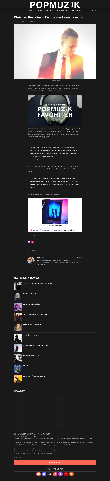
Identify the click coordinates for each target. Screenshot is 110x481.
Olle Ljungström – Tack (31, 355)
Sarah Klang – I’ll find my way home (35, 314)
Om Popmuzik (75, 10)
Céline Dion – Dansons (31, 335)
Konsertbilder (50, 10)
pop (15, 21)
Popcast (39, 10)
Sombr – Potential (29, 294)
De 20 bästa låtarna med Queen (34, 376)
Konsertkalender (63, 10)
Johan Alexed (40, 257)
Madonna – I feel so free (31, 304)
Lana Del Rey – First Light (32, 325)
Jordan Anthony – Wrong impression (35, 345)
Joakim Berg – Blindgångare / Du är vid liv (37, 283)
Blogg (31, 10)
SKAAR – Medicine (29, 366)
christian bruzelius (32, 250)
